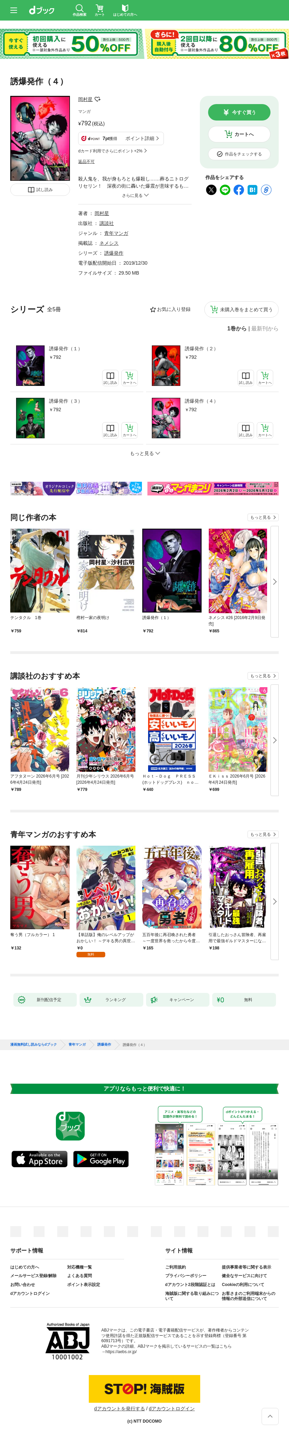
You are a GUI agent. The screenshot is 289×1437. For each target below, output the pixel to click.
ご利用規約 (175, 1267)
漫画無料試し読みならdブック (33, 1044)
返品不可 (86, 161)
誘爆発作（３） (66, 401)
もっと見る (260, 517)
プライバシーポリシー (185, 1275)
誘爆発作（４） (201, 401)
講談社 (106, 223)
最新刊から (265, 328)
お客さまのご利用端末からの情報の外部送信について (248, 1296)
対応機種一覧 (79, 1267)
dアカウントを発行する (119, 1408)
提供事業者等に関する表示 (246, 1267)
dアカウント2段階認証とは (190, 1284)
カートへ (244, 134)
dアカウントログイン (30, 1293)
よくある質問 (79, 1275)
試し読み (44, 189)
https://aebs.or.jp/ (121, 1351)
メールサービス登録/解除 (33, 1275)
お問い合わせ (22, 1284)
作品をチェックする (243, 154)
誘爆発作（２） (201, 348)
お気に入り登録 (174, 309)
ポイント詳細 (139, 138)
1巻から (237, 328)
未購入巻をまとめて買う (246, 309)
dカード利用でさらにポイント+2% (110, 151)
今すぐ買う (244, 112)
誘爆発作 (113, 253)
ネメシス (109, 243)
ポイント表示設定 (83, 1284)
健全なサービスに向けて (244, 1275)
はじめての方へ (24, 1267)
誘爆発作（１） (66, 348)
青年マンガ (116, 233)
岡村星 (85, 99)
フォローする (97, 99)
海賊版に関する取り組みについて (192, 1296)
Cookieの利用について (243, 1284)
